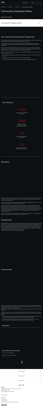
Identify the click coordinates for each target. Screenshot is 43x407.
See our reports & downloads (11, 355)
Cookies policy (4, 400)
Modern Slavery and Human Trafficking (9, 402)
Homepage (3, 6)
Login (32, 2)
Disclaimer (3, 397)
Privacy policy (4, 399)
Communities (17, 6)
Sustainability (9, 6)
